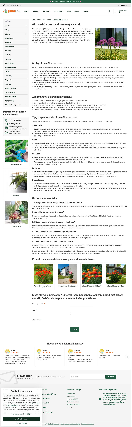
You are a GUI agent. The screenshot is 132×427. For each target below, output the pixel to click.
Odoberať (111, 377)
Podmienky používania (87, 424)
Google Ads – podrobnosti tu (31, 404)
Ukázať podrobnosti (21, 423)
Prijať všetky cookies (21, 419)
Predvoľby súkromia (53, 424)
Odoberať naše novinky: (25, 378)
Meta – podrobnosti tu (13, 405)
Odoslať (74, 329)
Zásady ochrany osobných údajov (70, 424)
